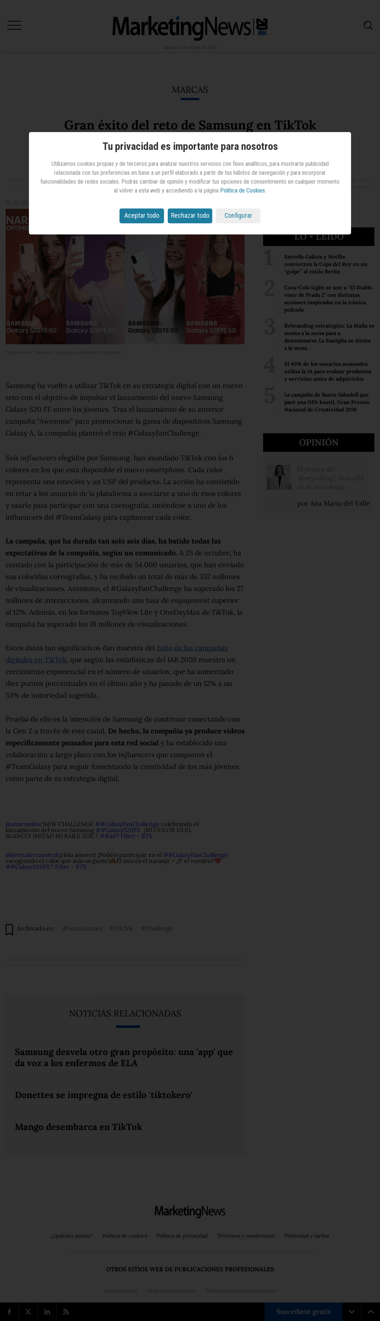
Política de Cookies (242, 190)
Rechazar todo (190, 215)
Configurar (238, 215)
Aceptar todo (141, 215)
